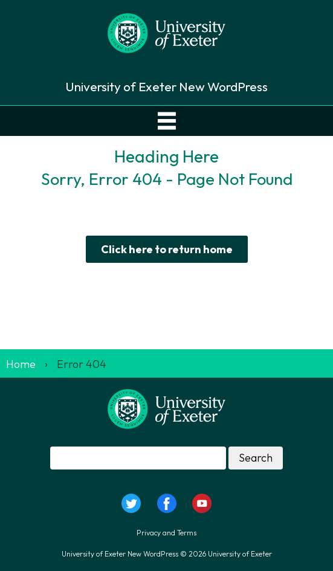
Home (21, 364)
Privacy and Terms (166, 532)
